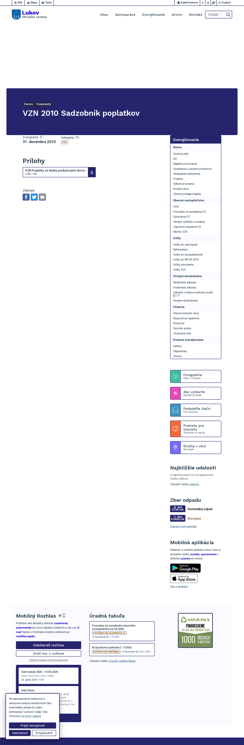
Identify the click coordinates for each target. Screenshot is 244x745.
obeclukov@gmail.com (219, 723)
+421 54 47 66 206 (217, 716)
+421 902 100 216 (216, 719)
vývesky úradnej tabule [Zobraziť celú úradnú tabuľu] (122, 596)
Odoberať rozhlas (48, 580)
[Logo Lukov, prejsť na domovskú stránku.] (29, 14)
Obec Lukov (99, 736)
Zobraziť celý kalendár (183, 462)
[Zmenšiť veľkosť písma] (203, 2)
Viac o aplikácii (179, 521)
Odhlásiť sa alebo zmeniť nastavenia (48, 595)
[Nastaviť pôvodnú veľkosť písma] (208, 2)
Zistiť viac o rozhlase (48, 589)
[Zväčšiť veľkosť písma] (213, 2)
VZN (64, 77)
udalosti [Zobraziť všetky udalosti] (194, 419)
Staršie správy (27, 652)
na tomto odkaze (31, 716)
